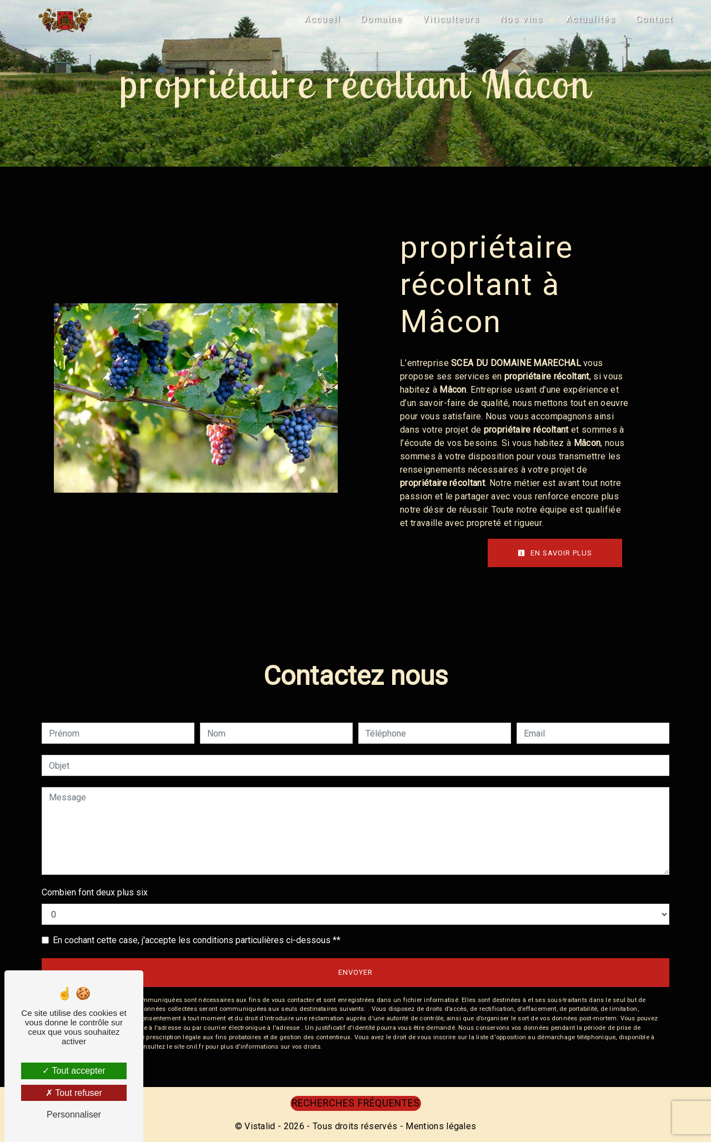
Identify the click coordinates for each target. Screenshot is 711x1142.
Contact (654, 19)
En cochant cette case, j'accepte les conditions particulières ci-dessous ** (197, 940)
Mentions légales (439, 1126)
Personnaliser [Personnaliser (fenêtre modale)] (74, 1114)
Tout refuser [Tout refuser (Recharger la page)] (74, 1093)
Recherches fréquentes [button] (356, 1103)
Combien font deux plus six (95, 892)
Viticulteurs (451, 19)
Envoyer (355, 972)
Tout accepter (73, 1070)
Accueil (322, 19)
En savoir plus (555, 553)
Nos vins (521, 19)
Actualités (591, 19)
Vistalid (260, 1126)
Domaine (381, 19)
